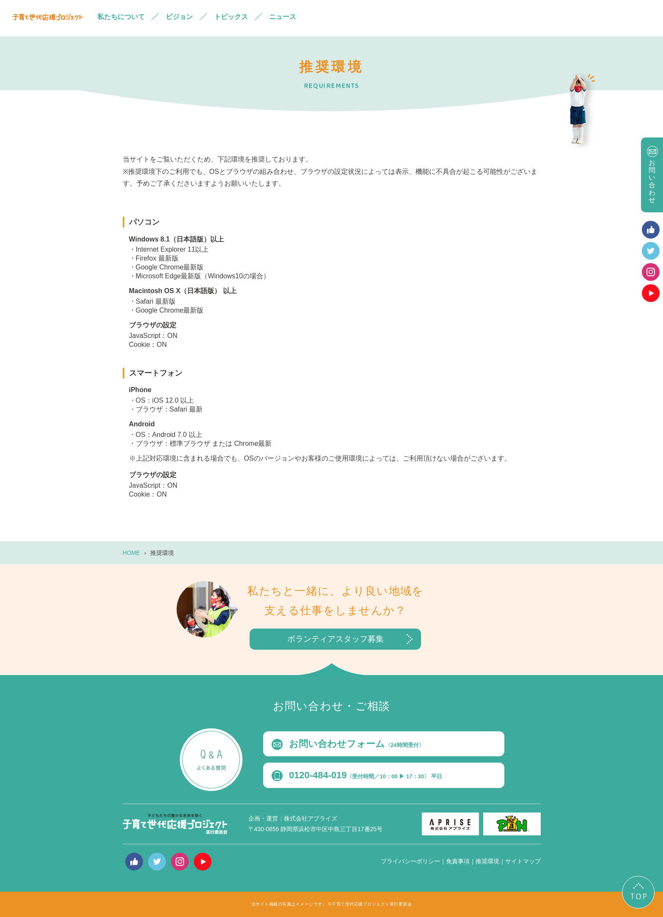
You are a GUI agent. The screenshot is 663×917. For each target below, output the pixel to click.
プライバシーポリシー (410, 861)
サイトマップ (523, 861)
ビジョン (179, 16)
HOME (131, 553)
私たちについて (121, 16)
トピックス (231, 16)
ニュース (282, 16)
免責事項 (458, 861)
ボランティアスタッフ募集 (335, 638)
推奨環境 (487, 861)
